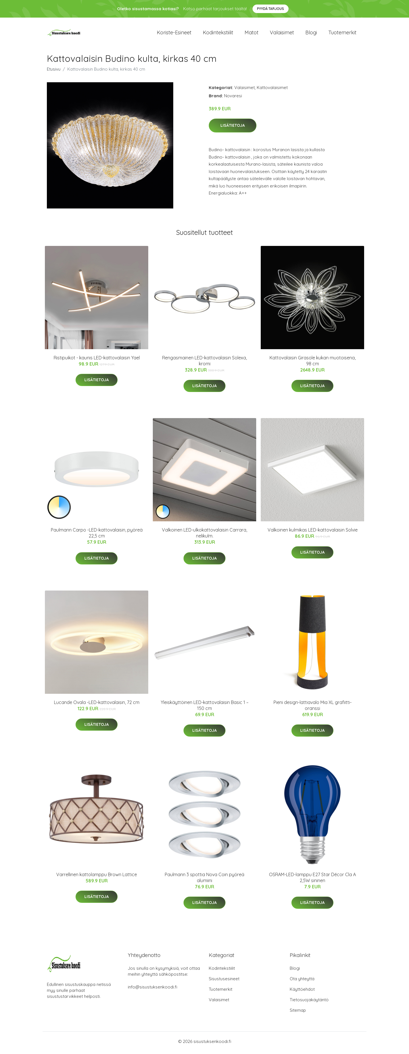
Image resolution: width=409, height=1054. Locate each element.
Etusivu (53, 72)
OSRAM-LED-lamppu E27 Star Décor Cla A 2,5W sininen (312, 880)
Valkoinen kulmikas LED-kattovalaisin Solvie (313, 533)
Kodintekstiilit (218, 34)
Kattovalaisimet (272, 90)
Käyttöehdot (302, 992)
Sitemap (298, 1013)
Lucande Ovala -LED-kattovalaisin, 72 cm (96, 705)
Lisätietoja (232, 128)
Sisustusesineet (224, 981)
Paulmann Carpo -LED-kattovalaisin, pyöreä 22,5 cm (97, 536)
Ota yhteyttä (302, 981)
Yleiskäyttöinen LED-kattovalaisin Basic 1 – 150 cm (205, 708)
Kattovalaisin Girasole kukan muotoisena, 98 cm (313, 363)
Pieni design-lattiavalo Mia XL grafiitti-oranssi (313, 708)
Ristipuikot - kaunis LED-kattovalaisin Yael (97, 360)
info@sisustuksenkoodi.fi (152, 989)
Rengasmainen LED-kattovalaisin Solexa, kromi (204, 363)
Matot (251, 34)
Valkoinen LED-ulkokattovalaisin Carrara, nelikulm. (204, 536)
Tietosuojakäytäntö (309, 1002)
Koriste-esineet (174, 34)
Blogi (311, 34)
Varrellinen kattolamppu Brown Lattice (96, 877)
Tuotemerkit (342, 34)
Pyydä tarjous (270, 9)
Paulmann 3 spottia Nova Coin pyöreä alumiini (204, 880)
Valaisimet (282, 34)
